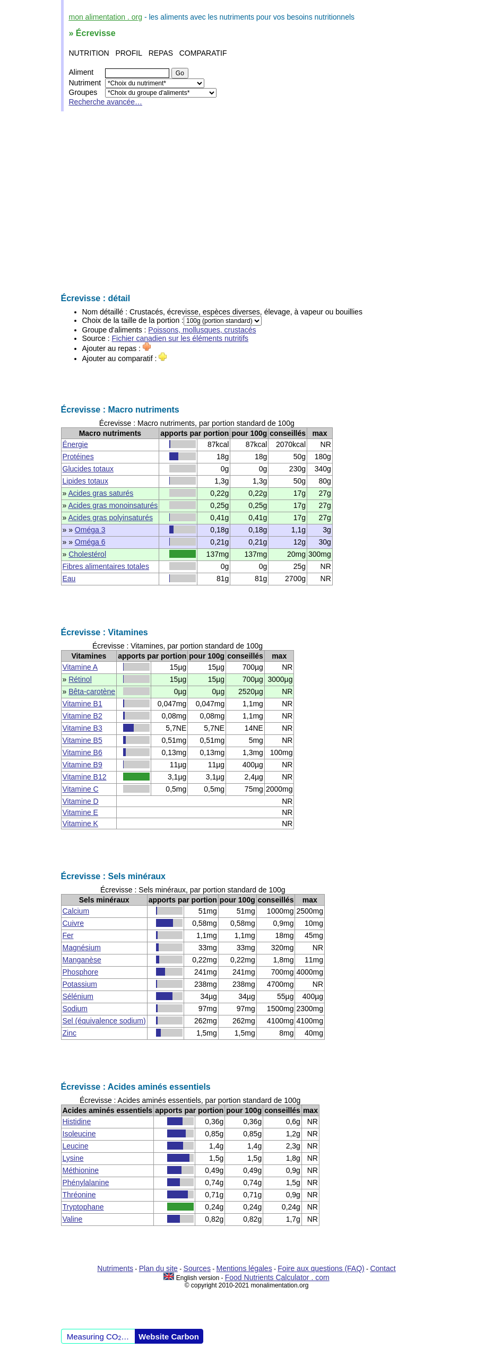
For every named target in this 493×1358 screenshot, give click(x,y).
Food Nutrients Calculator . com (277, 1277)
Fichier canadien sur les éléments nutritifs (180, 338)
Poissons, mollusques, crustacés (202, 330)
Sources (197, 1268)
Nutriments (115, 1268)
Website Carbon (169, 1336)
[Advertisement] (247, 202)
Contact (382, 1268)
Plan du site (158, 1268)
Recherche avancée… (106, 102)
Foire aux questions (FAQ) (321, 1268)
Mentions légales (244, 1268)
